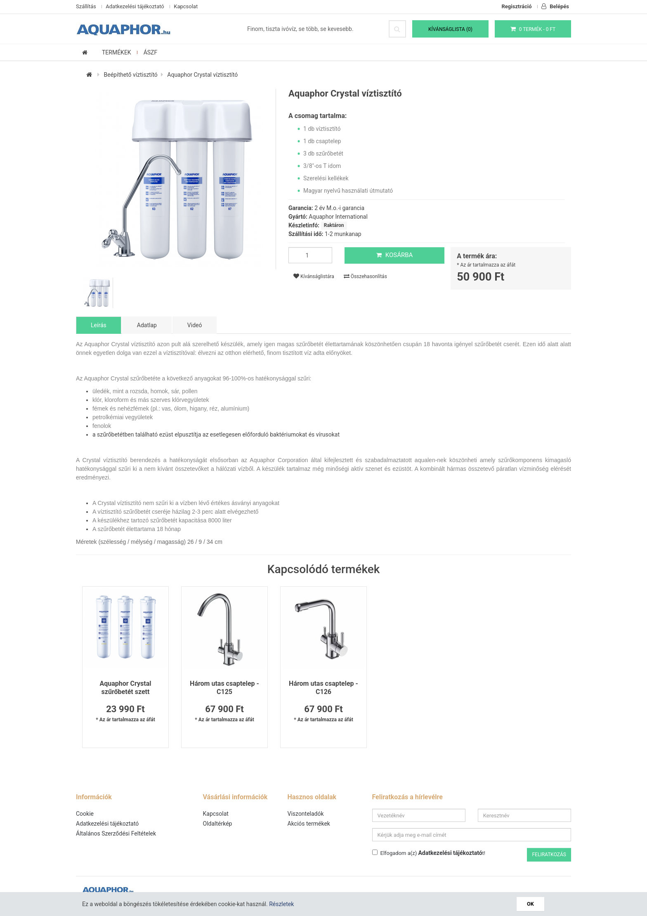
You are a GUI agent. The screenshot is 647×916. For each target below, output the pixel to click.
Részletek (281, 904)
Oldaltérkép (217, 823)
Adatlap (147, 325)
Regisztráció (517, 6)
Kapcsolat (186, 6)
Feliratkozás (549, 854)
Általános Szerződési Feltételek (116, 833)
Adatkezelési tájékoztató (135, 6)
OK (530, 904)
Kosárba (394, 255)
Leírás (98, 325)
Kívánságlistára (313, 276)
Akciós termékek (309, 823)
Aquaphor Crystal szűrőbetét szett (125, 688)
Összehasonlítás (365, 276)
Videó (194, 325)
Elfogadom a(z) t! (429, 853)
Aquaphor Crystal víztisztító (202, 74)
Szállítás (86, 6)
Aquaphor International (338, 216)
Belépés (555, 6)
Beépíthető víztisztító (130, 74)
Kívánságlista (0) (450, 29)
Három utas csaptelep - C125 (224, 688)
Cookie (85, 813)
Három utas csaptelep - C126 (323, 688)
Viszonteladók (306, 813)
